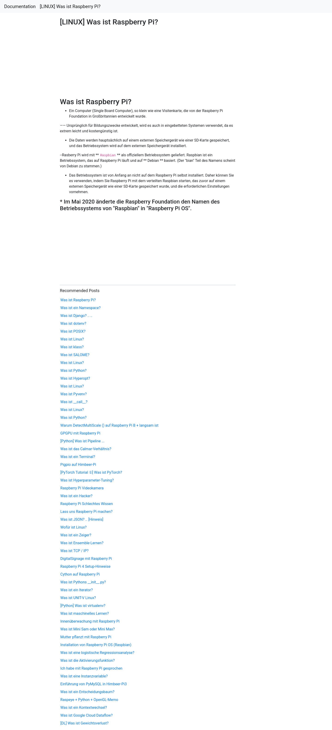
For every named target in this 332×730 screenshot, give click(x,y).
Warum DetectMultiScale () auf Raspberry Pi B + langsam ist (109, 425)
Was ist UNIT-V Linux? (78, 598)
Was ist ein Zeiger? (75, 535)
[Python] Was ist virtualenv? (82, 605)
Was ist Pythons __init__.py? (83, 582)
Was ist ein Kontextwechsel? (83, 707)
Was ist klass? (72, 347)
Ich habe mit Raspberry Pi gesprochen (91, 668)
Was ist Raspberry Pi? (78, 300)
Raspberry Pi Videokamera (82, 488)
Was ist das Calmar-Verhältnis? (85, 449)
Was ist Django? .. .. (76, 315)
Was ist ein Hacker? (76, 496)
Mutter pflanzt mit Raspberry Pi (85, 637)
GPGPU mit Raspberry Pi (80, 433)
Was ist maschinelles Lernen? (84, 613)
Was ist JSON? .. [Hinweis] (81, 519)
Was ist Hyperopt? (75, 378)
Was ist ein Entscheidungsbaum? (87, 692)
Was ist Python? (73, 370)
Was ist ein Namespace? (80, 308)
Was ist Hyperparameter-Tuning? (87, 480)
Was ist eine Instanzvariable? (84, 676)
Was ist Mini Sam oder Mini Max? (87, 629)
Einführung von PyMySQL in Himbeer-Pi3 (93, 684)
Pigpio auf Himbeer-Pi (78, 464)
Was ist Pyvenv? (73, 394)
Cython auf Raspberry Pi (80, 574)
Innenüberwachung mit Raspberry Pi (90, 621)
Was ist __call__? (74, 402)
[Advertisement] (269, 215)
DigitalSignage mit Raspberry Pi (86, 558)
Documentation (20, 6)
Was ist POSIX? (73, 331)
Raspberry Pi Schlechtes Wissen (86, 504)
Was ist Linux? (72, 339)
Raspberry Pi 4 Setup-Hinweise (85, 566)
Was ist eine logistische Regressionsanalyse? (97, 652)
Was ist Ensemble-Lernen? (82, 543)
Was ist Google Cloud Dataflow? (86, 715)
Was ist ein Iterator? (76, 590)
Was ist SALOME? (74, 355)
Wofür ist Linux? (73, 527)
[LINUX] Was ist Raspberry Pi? (70, 6)
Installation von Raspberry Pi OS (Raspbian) (95, 645)
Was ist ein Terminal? (77, 457)
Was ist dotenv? (73, 323)
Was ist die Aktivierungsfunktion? (87, 660)
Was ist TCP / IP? (74, 551)
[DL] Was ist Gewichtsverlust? (84, 723)
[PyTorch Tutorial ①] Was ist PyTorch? (91, 472)
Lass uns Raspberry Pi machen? (86, 511)
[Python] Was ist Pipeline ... (82, 441)
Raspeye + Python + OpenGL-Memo (89, 699)
